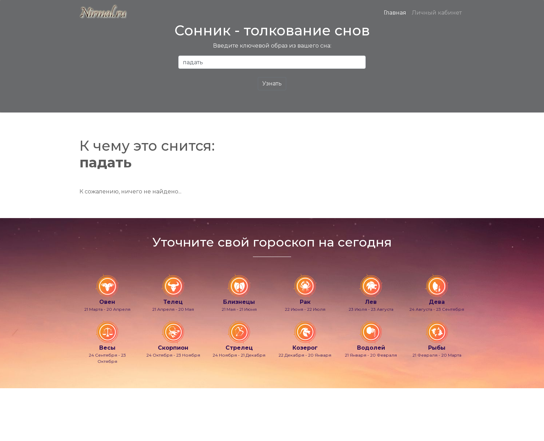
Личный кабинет (437, 12)
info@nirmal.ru (95, 417)
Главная (395, 12)
